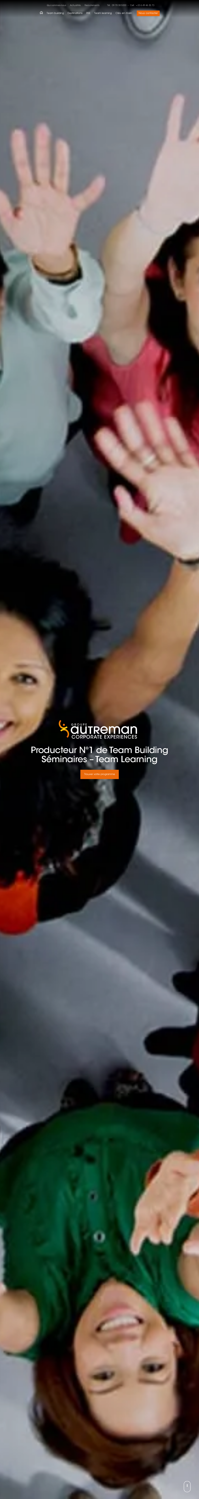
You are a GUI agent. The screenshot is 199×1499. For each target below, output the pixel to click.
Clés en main (124, 13)
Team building (55, 13)
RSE (88, 13)
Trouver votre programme (99, 774)
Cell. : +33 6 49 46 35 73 (142, 5)
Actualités (75, 5)
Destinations (75, 13)
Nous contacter (148, 13)
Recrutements (92, 5)
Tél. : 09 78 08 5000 (116, 5)
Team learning (103, 13)
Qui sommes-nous (56, 5)
